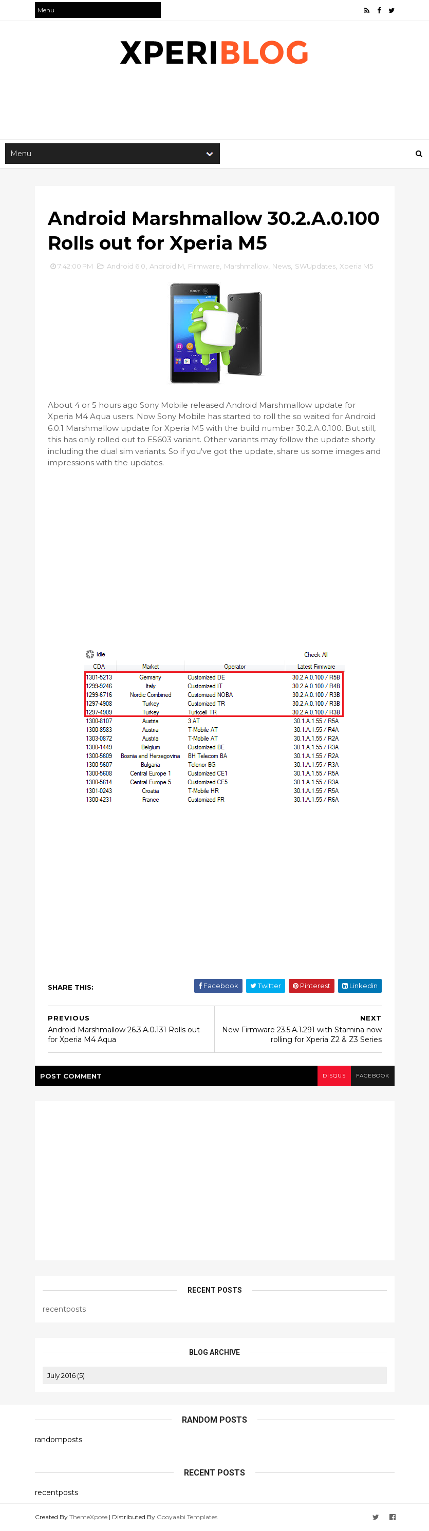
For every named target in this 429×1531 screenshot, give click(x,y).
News (281, 266)
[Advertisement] (222, 106)
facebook (372, 1075)
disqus (334, 1075)
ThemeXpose (88, 1517)
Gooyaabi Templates (187, 1517)
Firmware (204, 266)
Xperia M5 (356, 266)
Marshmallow (246, 266)
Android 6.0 (126, 266)
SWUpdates (315, 266)
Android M (167, 266)
